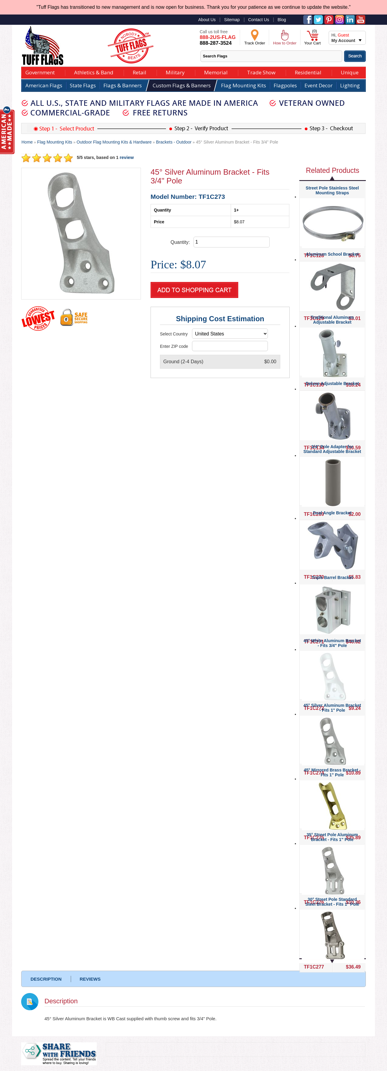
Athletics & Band (93, 72)
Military (175, 72)
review (127, 157)
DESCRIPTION (46, 979)
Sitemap (231, 19)
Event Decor (318, 85)
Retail (139, 72)
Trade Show (261, 72)
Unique (350, 72)
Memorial (216, 72)
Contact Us (258, 19)
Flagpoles (285, 85)
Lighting (350, 85)
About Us (207, 19)
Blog (282, 19)
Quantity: (180, 242)
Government (40, 72)
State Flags (83, 85)
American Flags (43, 85)
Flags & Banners (122, 85)
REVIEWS (90, 979)
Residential (308, 72)
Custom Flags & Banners (182, 85)
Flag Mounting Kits (243, 85)
